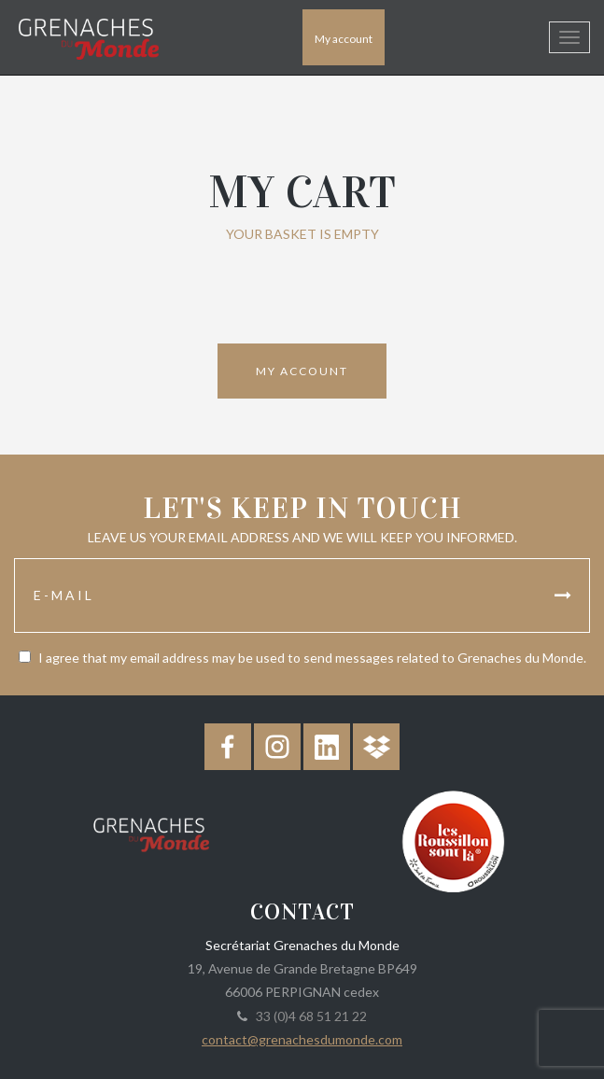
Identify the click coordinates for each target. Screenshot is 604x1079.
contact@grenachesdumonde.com (302, 1039)
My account (343, 39)
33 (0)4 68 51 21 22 (308, 1016)
